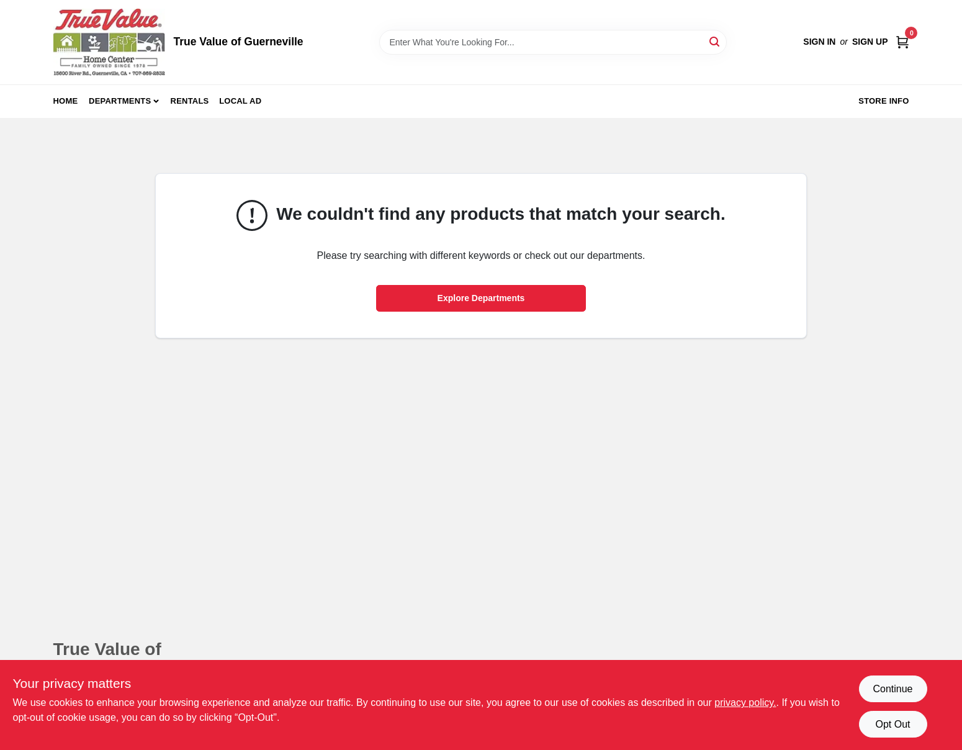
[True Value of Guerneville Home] (109, 42)
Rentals (190, 101)
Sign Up (870, 42)
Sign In (819, 42)
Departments (120, 101)
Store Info (883, 101)
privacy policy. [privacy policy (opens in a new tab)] (745, 702)
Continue (892, 689)
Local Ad (240, 101)
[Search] (715, 41)
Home (65, 101)
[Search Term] (553, 42)
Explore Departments (481, 298)
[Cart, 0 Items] (902, 41)
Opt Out (892, 724)
